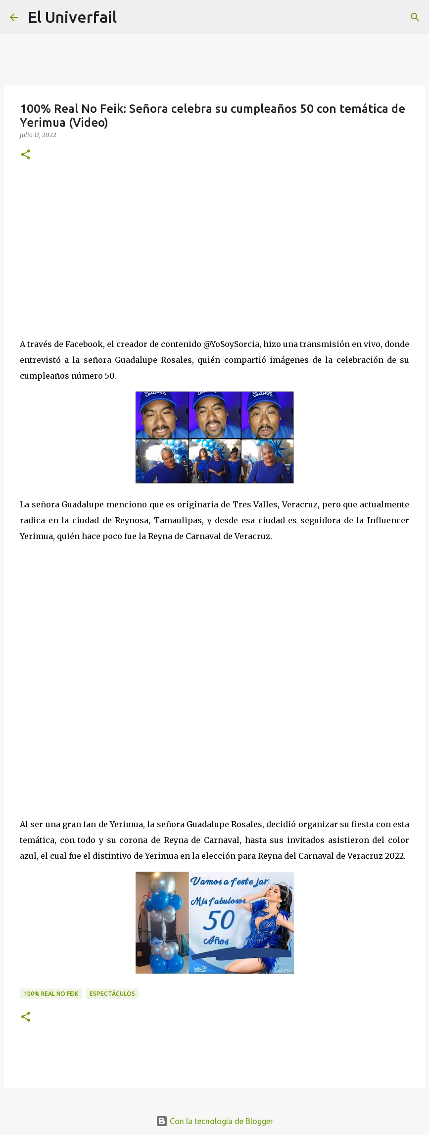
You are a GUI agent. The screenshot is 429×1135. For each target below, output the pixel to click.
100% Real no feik (51, 993)
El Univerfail (72, 17)
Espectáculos (112, 993)
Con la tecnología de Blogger (214, 1121)
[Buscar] (415, 17)
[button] (26, 155)
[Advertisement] (214, 247)
